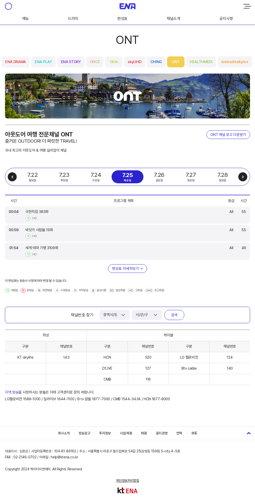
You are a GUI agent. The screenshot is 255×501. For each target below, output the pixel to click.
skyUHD (134, 62)
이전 (12, 176)
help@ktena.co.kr (64, 457)
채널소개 (173, 18)
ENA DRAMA (15, 62)
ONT (176, 62)
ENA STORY (71, 62)
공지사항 (226, 18)
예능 (25, 18)
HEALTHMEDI (201, 62)
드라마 (73, 18)
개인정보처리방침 (127, 481)
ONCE (95, 62)
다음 (242, 176)
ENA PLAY (43, 62)
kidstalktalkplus (234, 62)
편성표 (122, 18)
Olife (114, 62)
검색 (174, 315)
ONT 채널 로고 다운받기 (228, 134)
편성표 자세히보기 (125, 268)
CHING (156, 62)
